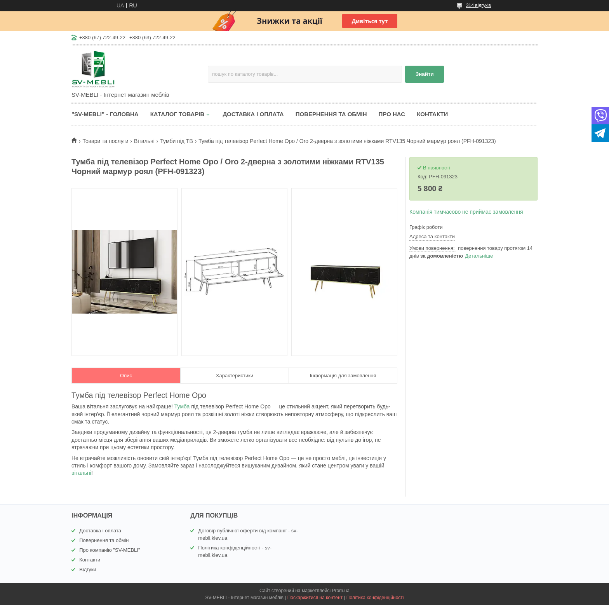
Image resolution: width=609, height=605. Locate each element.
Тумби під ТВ (176, 141)
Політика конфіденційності (375, 597)
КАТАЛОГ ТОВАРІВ (177, 114)
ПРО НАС (392, 114)
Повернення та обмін (104, 540)
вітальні (81, 473)
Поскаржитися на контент (315, 597)
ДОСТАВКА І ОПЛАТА (253, 114)
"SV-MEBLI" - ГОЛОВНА (105, 114)
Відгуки (87, 569)
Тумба (182, 406)
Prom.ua (341, 590)
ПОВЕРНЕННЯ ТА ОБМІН (331, 114)
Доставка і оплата (100, 531)
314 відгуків (478, 5)
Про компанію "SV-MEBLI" (109, 550)
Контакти (89, 560)
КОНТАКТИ (432, 114)
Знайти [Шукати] (425, 74)
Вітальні (144, 141)
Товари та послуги (105, 141)
